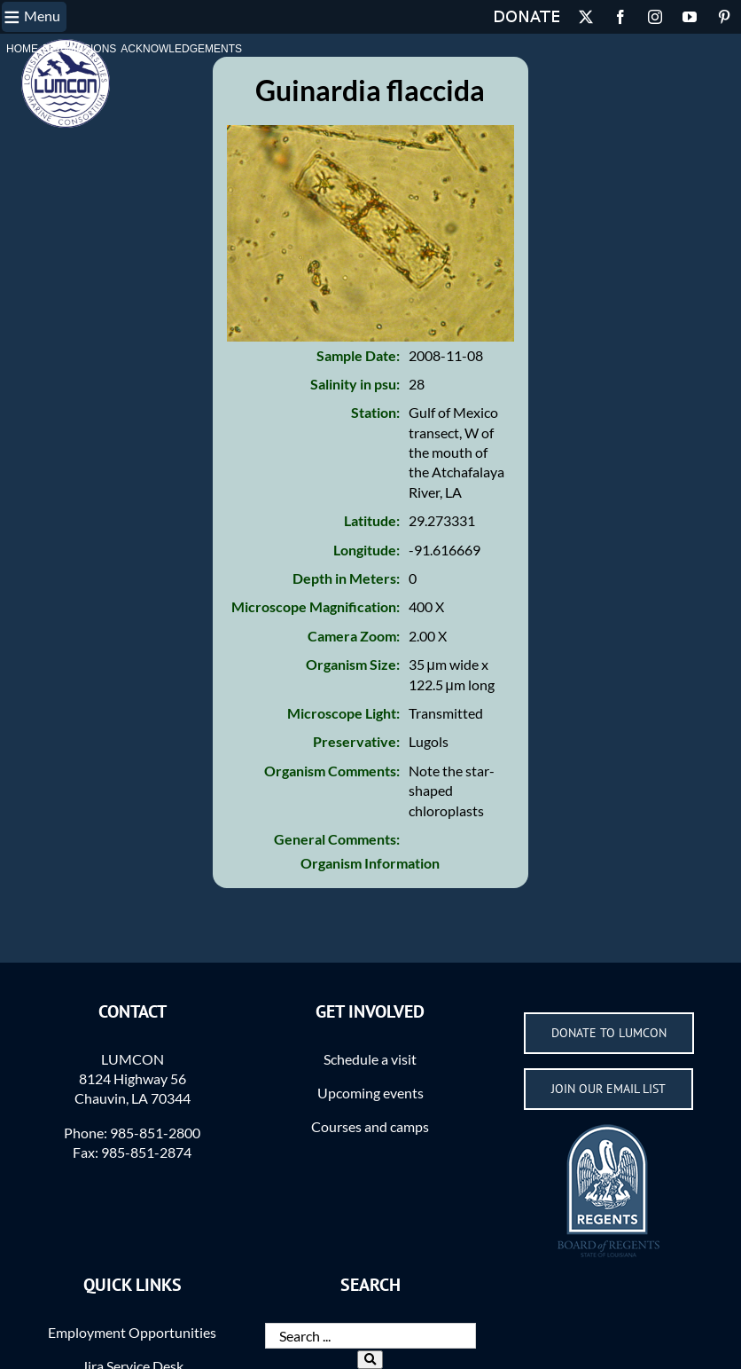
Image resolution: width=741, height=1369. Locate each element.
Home (22, 49)
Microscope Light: (343, 712)
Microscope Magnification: (315, 606)
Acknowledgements (181, 49)
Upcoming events (370, 1092)
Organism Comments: (332, 770)
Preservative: (356, 741)
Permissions (79, 49)
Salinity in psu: (355, 383)
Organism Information (370, 862)
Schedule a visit (370, 1058)
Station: (375, 412)
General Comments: (337, 838)
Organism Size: (353, 664)
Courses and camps (370, 1126)
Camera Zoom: (354, 635)
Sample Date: (358, 355)
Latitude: (372, 520)
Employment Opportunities (132, 1332)
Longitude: (366, 549)
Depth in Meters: (346, 578)
